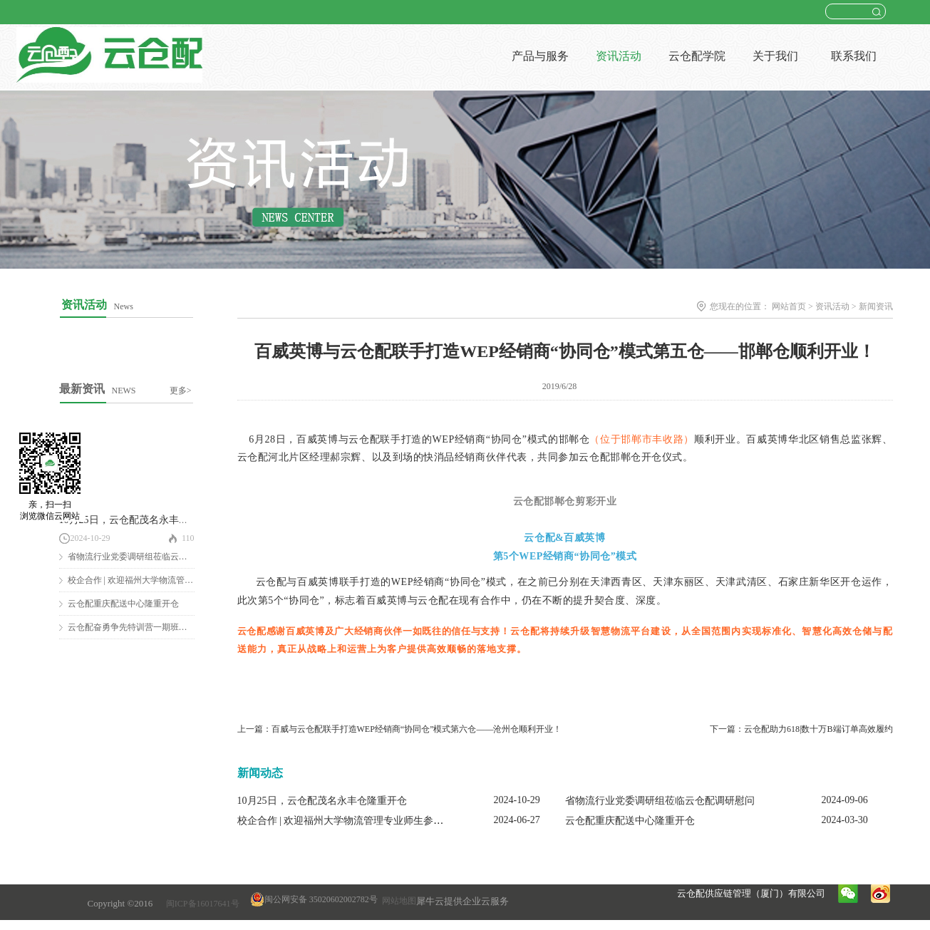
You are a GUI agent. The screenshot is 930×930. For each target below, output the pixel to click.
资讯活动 (832, 306)
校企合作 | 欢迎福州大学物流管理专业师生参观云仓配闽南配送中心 (385, 820)
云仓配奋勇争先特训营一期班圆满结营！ (145, 627)
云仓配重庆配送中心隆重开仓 (123, 604)
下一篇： (801, 729)
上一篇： (399, 729)
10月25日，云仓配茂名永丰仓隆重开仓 (144, 520)
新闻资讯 (876, 306)
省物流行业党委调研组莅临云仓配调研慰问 (149, 557)
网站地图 (397, 901)
